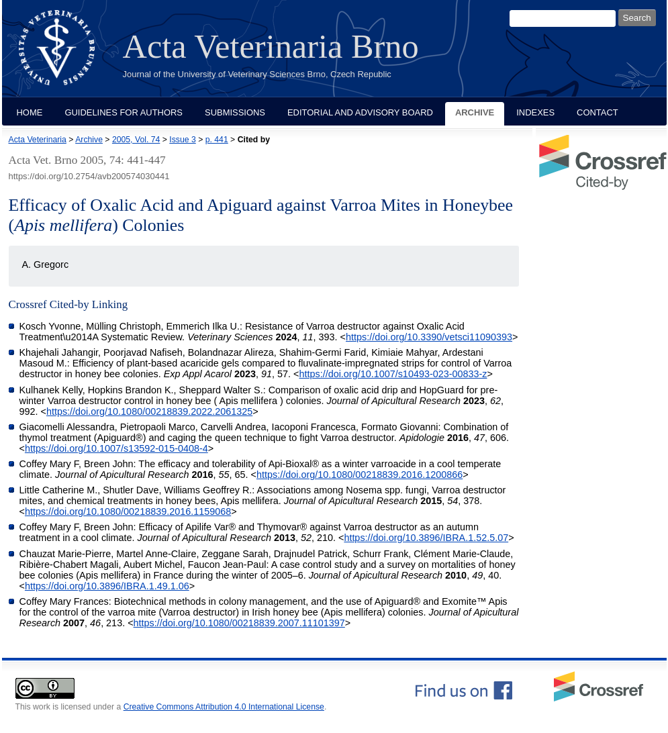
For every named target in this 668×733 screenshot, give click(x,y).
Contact (597, 112)
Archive (474, 112)
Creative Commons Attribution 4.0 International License (224, 707)
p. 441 (216, 139)
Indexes (535, 112)
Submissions (235, 112)
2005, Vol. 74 (136, 139)
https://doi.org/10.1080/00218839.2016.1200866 (359, 474)
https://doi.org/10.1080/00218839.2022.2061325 (149, 411)
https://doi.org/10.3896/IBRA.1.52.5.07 (426, 537)
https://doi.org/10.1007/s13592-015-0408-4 (116, 448)
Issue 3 (182, 139)
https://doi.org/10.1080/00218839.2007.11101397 (239, 623)
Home (30, 112)
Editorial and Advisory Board (360, 112)
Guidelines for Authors (123, 112)
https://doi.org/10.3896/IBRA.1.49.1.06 (107, 586)
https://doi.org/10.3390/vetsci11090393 (429, 337)
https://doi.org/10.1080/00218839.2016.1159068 (128, 511)
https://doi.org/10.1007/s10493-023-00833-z (393, 374)
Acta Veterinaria (37, 139)
